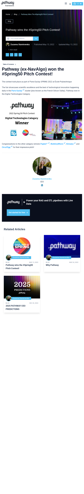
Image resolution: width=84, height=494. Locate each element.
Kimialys (71, 144)
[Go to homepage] (70, 4)
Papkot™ (45, 144)
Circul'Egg (7, 147)
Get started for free (18, 212)
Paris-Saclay (18, 91)
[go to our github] (77, 3)
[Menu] (65, 4)
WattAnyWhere (58, 144)
